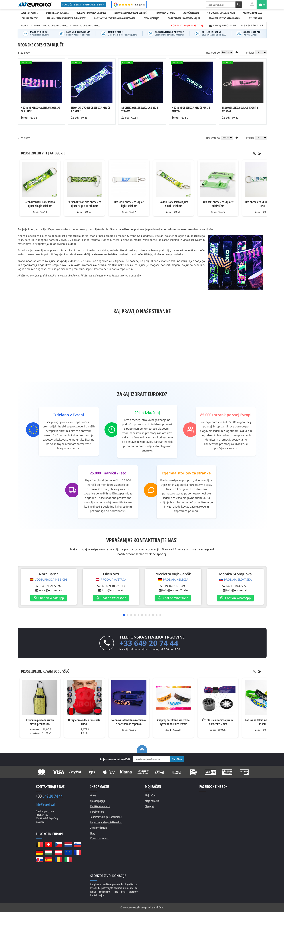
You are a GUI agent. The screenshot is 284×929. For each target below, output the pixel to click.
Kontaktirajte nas (99, 838)
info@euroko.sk (232, 590)
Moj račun (150, 795)
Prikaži (250, 52)
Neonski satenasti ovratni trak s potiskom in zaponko (128, 722)
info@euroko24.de (171, 590)
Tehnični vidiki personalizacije (106, 817)
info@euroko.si (45, 804)
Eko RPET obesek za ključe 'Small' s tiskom (173, 204)
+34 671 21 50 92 (49, 586)
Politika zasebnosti (100, 806)
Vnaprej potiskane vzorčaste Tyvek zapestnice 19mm (173, 722)
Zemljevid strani (98, 827)
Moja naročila (152, 801)
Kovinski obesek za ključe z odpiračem (217, 204)
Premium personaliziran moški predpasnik (40, 722)
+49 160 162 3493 (171, 586)
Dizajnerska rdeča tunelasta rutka (84, 722)
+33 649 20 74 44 (148, 643)
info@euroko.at (110, 590)
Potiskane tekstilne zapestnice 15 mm (262, 722)
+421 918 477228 (232, 586)
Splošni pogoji (97, 801)
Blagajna (149, 806)
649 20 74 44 (49, 796)
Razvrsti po (213, 52)
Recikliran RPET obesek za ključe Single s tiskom (40, 204)
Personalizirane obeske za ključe (51, 25)
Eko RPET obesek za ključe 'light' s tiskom (129, 204)
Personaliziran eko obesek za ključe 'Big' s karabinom (84, 204)
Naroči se (177, 759)
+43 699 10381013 (110, 586)
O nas (93, 795)
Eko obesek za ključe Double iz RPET (262, 204)
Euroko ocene (97, 811)
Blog (92, 833)
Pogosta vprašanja (106, 822)
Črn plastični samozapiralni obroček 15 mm (217, 722)
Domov (25, 25)
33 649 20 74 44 (252, 25)
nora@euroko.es (49, 590)
